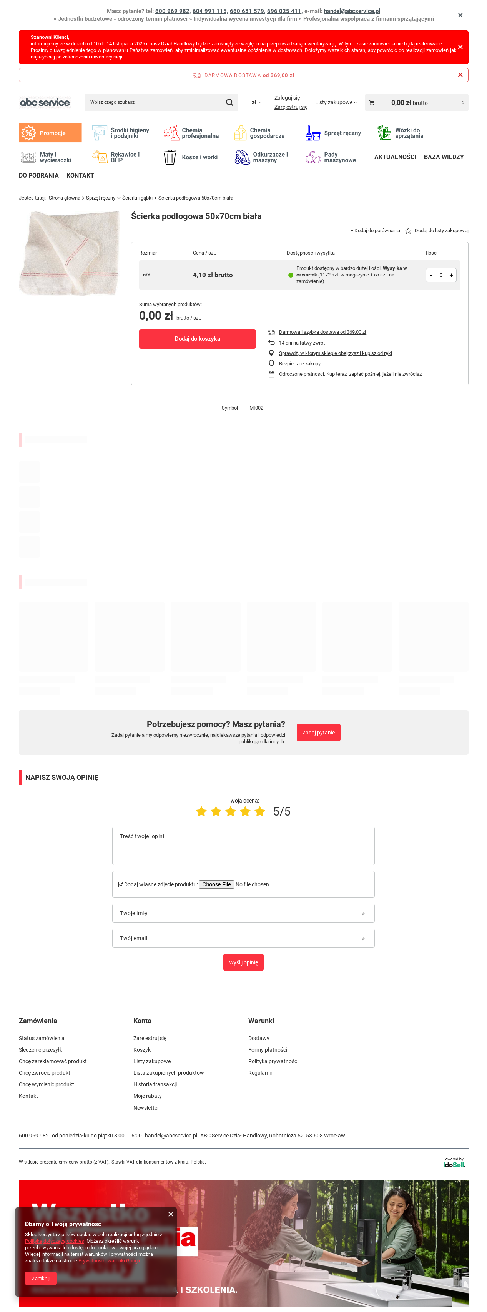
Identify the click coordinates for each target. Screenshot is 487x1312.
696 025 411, (285, 11)
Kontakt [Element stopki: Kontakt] (28, 1096)
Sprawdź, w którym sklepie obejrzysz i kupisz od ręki (335, 353)
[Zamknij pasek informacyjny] (460, 75)
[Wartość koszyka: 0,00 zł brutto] (417, 102)
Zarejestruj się (290, 107)
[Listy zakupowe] (336, 102)
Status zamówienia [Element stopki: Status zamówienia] (42, 1038)
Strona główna (64, 198)
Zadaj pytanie (319, 732)
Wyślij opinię (243, 962)
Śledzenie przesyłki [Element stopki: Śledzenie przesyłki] (41, 1050)
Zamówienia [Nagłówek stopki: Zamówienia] (38, 1021)
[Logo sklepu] (45, 102)
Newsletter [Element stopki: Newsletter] (146, 1108)
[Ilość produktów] (441, 275)
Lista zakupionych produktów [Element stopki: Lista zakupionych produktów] (168, 1073)
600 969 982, (173, 11)
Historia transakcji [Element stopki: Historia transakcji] (155, 1084)
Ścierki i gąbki (137, 198)
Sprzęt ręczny (100, 198)
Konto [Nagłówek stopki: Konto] (142, 1021)
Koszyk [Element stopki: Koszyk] (142, 1050)
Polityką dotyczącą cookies (54, 1241)
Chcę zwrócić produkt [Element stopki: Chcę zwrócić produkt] (44, 1073)
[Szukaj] (229, 102)
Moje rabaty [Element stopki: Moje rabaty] (147, 1096)
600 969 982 (34, 1135)
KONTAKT (80, 175)
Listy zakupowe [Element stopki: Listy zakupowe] (152, 1061)
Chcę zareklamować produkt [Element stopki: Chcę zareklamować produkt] (53, 1061)
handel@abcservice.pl (352, 11)
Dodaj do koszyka (197, 338)
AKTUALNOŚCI (395, 157)
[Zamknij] (460, 15)
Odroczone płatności (301, 374)
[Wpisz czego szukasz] (161, 102)
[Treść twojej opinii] (243, 846)
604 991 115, (210, 11)
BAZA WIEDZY (444, 157)
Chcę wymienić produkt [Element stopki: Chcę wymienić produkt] (46, 1084)
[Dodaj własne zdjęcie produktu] (251, 884)
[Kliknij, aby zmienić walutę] (256, 102)
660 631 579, (248, 11)
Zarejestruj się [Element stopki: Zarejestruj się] (149, 1038)
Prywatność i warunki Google (109, 1261)
